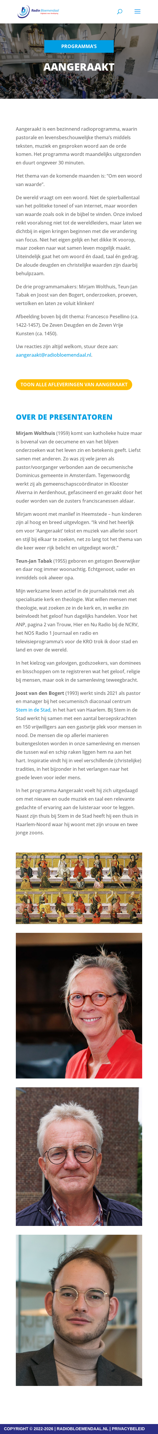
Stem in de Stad (33, 710)
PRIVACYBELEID (128, 1428)
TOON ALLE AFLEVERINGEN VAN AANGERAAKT (74, 384)
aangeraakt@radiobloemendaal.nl (53, 355)
